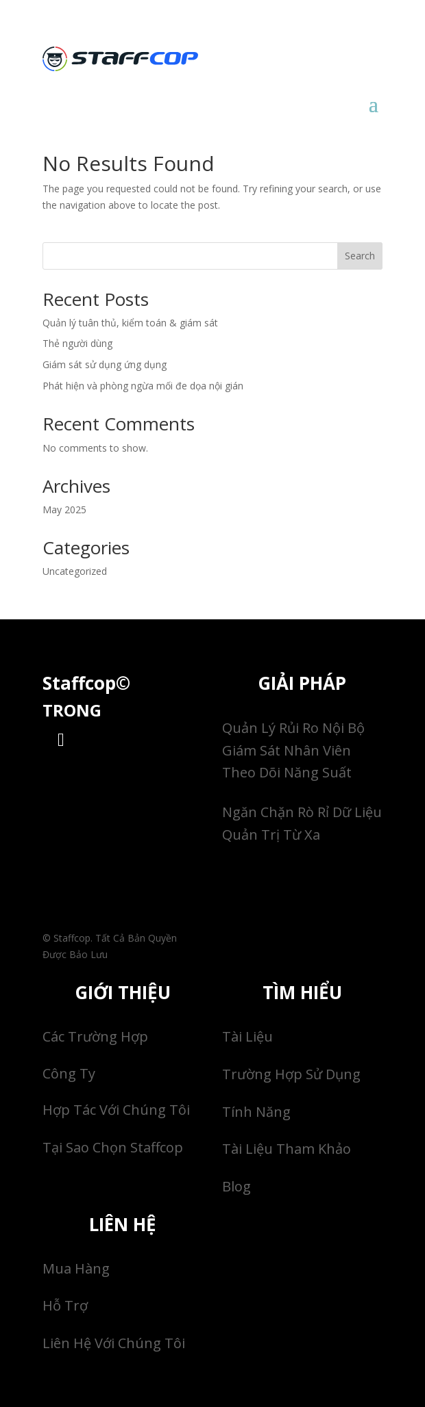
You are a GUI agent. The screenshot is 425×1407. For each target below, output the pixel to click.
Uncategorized (74, 571)
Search (360, 255)
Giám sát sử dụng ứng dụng (104, 364)
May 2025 (64, 509)
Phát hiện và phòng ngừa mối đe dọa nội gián (142, 385)
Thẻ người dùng (77, 343)
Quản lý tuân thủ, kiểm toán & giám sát (130, 322)
